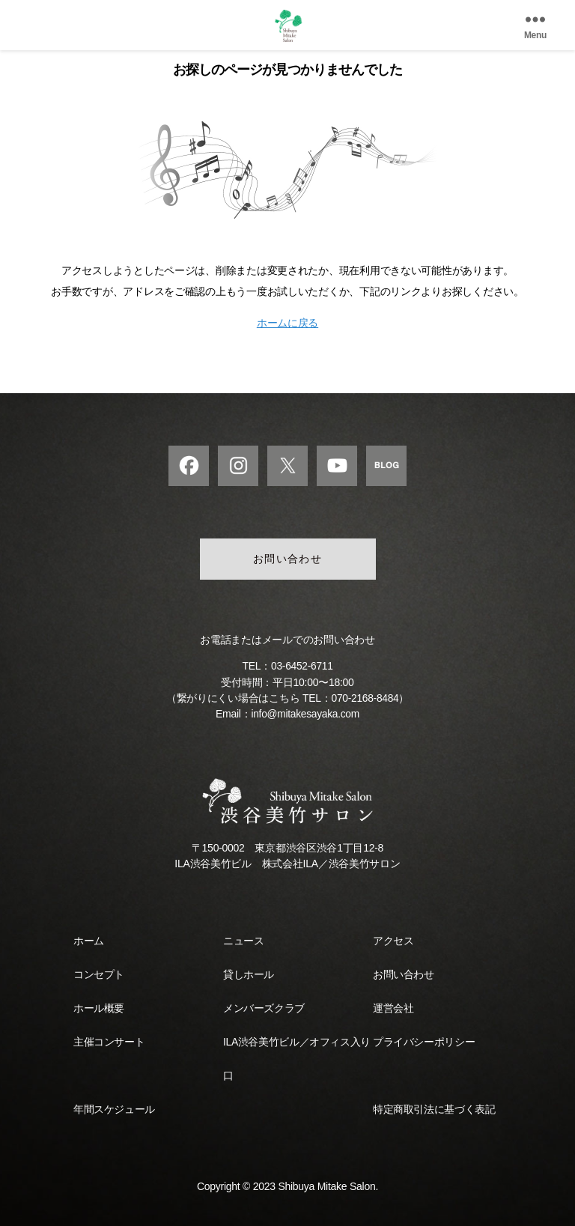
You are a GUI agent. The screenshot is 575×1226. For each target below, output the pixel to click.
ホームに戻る (287, 323)
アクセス (393, 940)
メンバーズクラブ (264, 1007)
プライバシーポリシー (424, 1041)
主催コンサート (108, 1041)
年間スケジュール (114, 1108)
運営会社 (393, 1007)
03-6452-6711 (301, 667)
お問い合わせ (288, 559)
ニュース (243, 940)
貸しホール (248, 974)
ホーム (88, 940)
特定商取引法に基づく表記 (434, 1108)
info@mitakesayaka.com (305, 714)
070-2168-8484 (365, 698)
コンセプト (98, 974)
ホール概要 (98, 1007)
